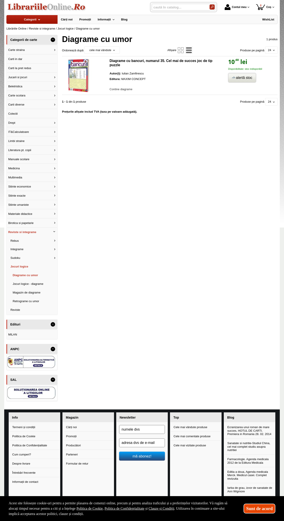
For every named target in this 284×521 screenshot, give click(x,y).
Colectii (13, 113)
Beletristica (15, 86)
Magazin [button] (72, 417)
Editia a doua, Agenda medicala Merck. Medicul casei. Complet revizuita (247, 475)
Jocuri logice (19, 266)
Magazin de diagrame (26, 292)
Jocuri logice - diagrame (28, 283)
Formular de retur (77, 463)
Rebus (14, 240)
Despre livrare (21, 463)
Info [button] (15, 417)
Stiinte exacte (17, 195)
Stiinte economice (19, 186)
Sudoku (15, 258)
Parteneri (72, 454)
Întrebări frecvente (24, 472)
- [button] (53, 40)
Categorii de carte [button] (23, 40)
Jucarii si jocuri (17, 77)
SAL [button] (13, 379)
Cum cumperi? (21, 454)
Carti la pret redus (19, 68)
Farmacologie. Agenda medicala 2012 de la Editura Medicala (248, 460)
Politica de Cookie (23, 436)
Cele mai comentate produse (192, 436)
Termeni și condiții (23, 427)
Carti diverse (16, 104)
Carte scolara (16, 95)
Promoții (71, 436)
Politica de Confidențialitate (29, 445)
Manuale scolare (18, 159)
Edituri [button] (15, 324)
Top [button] (176, 417)
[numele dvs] (142, 429)
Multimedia (15, 177)
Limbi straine (16, 141)
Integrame (17, 249)
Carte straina (16, 50)
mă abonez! (142, 456)
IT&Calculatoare (18, 132)
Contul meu (235, 7)
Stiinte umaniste (18, 204)
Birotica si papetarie (21, 223)
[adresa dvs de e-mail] (142, 442)
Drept (11, 122)
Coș (263, 7)
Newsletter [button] (128, 417)
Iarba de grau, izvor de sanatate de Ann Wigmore (249, 489)
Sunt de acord (259, 508)
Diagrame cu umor (25, 275)
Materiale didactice (20, 214)
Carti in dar (15, 59)
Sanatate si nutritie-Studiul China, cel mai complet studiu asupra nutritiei (248, 446)
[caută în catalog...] (179, 7)
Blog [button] (230, 417)
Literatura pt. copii (19, 150)
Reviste (15, 309)
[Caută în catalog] (212, 7)
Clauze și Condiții (161, 508)
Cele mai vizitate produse (190, 445)
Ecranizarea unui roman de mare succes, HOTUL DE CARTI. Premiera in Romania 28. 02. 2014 (249, 430)
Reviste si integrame (22, 232)
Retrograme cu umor (26, 301)
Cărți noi (71, 427)
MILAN (12, 334)
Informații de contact (25, 481)
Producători (73, 445)
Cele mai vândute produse (190, 427)
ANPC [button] (14, 349)
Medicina (14, 168)
